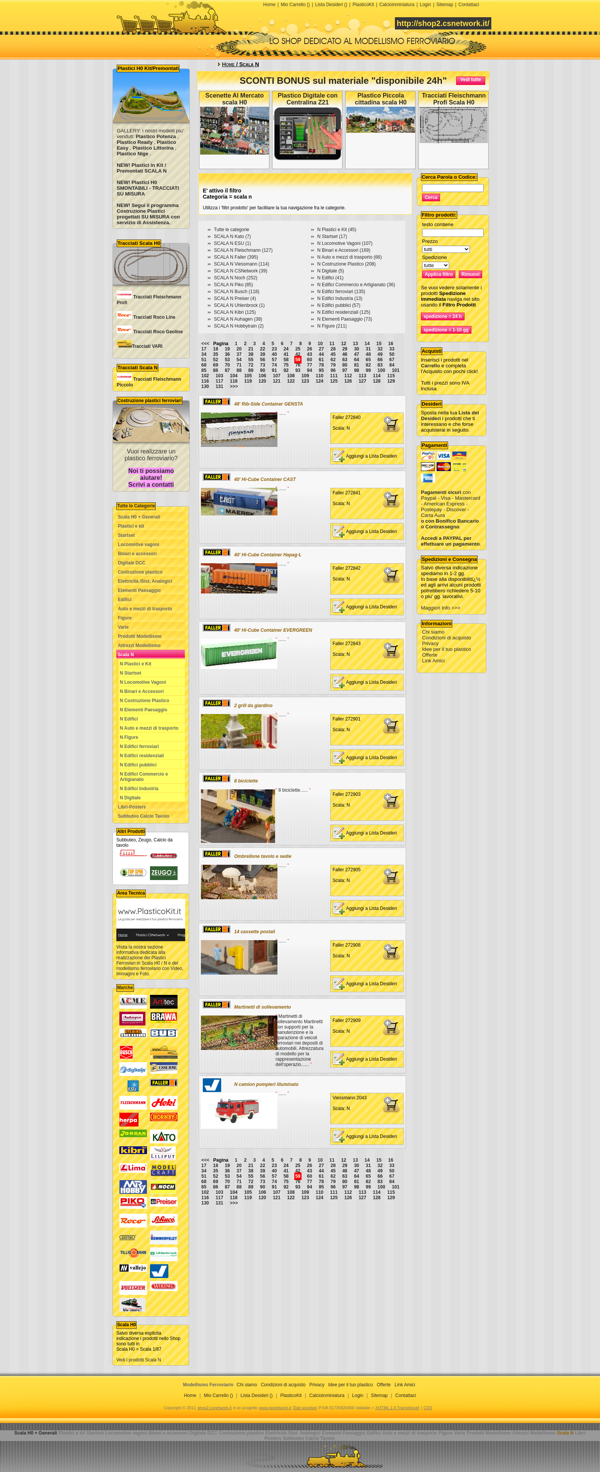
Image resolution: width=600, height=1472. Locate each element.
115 (391, 375)
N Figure (129, 737)
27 (321, 349)
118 (234, 381)
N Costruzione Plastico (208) (346, 264)
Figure (125, 618)
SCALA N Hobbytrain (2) (239, 326)
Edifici (125, 599)
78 (321, 365)
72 (250, 365)
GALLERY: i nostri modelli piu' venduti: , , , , (150, 142)
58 (286, 359)
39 (262, 354)
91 (274, 370)
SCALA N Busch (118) (236, 291)
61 (321, 359)
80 (344, 365)
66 (380, 359)
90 (262, 370)
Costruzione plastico (140, 572)
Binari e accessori (137, 553)
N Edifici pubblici (138, 765)
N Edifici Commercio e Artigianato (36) (356, 284)
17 (203, 349)
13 (355, 343)
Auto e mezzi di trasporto (145, 608)
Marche (125, 987)
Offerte (429, 655)
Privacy (430, 643)
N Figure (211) (332, 326)
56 (262, 359)
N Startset (130, 673)
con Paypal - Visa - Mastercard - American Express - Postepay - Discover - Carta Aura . (450, 504)
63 (344, 359)
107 (276, 375)
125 (334, 381)
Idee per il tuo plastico (446, 649)
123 (305, 381)
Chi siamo (433, 632)
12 (343, 343)
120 (262, 381)
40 (274, 354)
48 (368, 354)
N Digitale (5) (330, 271)
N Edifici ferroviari (139, 746)
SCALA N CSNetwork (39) (240, 271)
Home (269, 4)
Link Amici (433, 660)
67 (391, 359)
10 (320, 343)
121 (276, 381)
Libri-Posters (132, 807)
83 (380, 365)
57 (274, 359)
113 (362, 375)
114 (377, 375)
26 (309, 349)
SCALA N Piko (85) (233, 284)
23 (274, 349)
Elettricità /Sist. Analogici (145, 581)
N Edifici (129, 719)
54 (238, 359)
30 (356, 349)
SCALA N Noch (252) (235, 277)
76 (297, 365)
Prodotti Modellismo (139, 636)
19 (227, 349)
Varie (123, 627)
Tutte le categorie (231, 229)
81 (356, 365)
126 (348, 381)
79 (333, 365)
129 (391, 381)
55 (250, 359)
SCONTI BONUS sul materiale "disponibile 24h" (343, 80)
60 (309, 359)
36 (227, 354)
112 (348, 375)
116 (205, 381)
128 (377, 381)
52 (215, 359)
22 (262, 349)
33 (391, 349)
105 (248, 375)
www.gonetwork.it (275, 1407)
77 (309, 365)
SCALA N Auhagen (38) (238, 319)
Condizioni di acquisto (446, 638)
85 (203, 370)
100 (381, 370)
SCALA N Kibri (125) (235, 312)
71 (238, 365)
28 (333, 349)
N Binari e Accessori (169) (343, 250)
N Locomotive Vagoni (143, 682)
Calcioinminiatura (396, 4)
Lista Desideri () (331, 4)
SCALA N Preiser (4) (235, 298)
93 (297, 370)
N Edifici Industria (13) (339, 298)
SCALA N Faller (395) (236, 257)
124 (319, 381)
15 (379, 343)
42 (297, 354)
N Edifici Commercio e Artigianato (144, 776)
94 (309, 370)
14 (367, 343)
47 (356, 354)
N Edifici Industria (139, 788)
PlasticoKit (363, 4)
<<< (205, 343)
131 (219, 386)
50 (391, 354)
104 (234, 375)
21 (250, 349)
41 (286, 354)
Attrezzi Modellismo (139, 645)
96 (333, 370)
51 (203, 359)
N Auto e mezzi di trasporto (149, 728)
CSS (428, 1407)
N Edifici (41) (330, 277)
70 (227, 365)
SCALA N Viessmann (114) (241, 264)
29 (344, 349)
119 (248, 381)
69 (215, 365)
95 (321, 370)
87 (227, 370)
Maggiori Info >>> (440, 608)
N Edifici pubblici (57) (338, 305)
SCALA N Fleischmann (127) (243, 250)
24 (286, 349)
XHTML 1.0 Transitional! (397, 1407)
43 (309, 354)
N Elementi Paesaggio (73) (344, 319)
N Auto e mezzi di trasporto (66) (349, 257)
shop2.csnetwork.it (214, 1407)
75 (286, 365)
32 (380, 349)
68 (203, 365)
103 (219, 375)
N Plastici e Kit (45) (336, 229)
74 (274, 365)
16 (390, 343)
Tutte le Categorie (136, 506)
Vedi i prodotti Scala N (138, 1360)
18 (215, 349)
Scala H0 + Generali (139, 517)
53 (227, 359)
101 (395, 370)
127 (362, 381)
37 (238, 354)
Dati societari (305, 1407)
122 (291, 381)
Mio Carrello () (295, 4)
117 (219, 381)
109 (305, 375)
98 (356, 370)
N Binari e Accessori (142, 691)
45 (333, 354)
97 (344, 370)
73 (262, 365)
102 (205, 375)
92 (286, 370)
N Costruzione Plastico (144, 700)
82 (368, 365)
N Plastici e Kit (136, 664)
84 (391, 365)
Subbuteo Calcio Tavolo (143, 816)
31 (368, 349)
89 (250, 370)
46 (344, 354)
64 (356, 359)
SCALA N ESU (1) (232, 243)
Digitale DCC (131, 563)
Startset (126, 535)
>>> (234, 386)
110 (319, 375)
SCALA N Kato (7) (232, 236)
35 (215, 354)
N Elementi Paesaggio (143, 709)
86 (215, 370)
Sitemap (444, 4)
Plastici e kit (131, 526)
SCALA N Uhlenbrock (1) (239, 305)
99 (368, 370)
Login (425, 4)
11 (331, 343)
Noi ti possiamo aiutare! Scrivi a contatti (151, 478)
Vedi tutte (470, 79)
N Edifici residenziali (142, 755)
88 (238, 370)
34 (203, 354)
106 (262, 375)
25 (297, 349)
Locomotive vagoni (138, 544)
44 (321, 354)
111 (334, 375)
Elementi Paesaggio (139, 590)
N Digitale (130, 797)
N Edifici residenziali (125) (343, 312)
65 (368, 359)
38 (250, 354)
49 (380, 354)
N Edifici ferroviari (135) (341, 291)
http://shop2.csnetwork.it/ (443, 23)
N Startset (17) (332, 236)
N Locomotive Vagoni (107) (345, 243)
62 (333, 359)
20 (238, 349)
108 (291, 375)
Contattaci (468, 4)
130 (205, 386)
